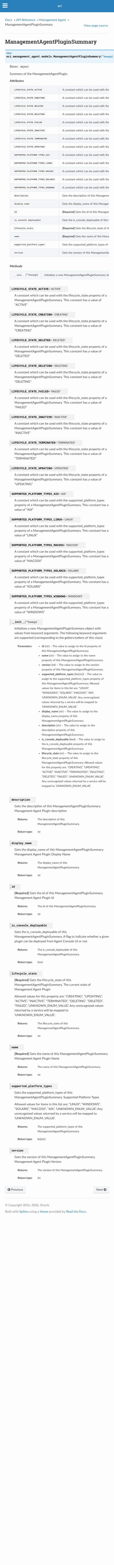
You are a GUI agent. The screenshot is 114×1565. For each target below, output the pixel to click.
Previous (15, 1189)
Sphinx (24, 1211)
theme (44, 1211)
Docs (8, 20)
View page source (96, 25)
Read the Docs (76, 1211)
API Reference (25, 20)
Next (101, 1189)
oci (60, 6)
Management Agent (52, 20)
